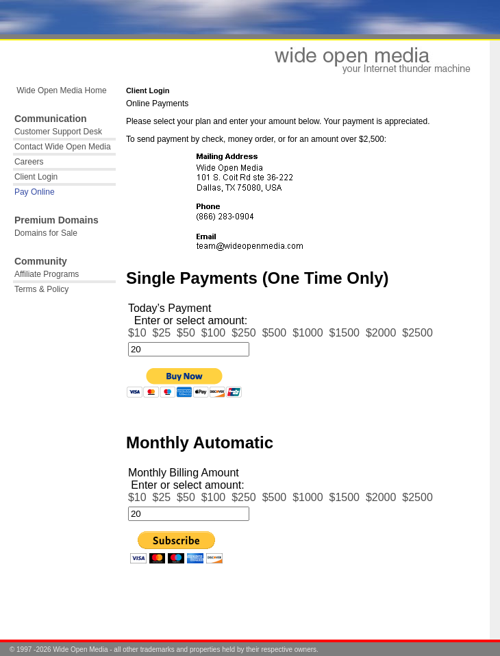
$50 (186, 333)
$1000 (307, 333)
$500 (274, 333)
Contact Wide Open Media (62, 146)
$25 (161, 333)
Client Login (36, 177)
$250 (244, 333)
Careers (29, 162)
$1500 (344, 333)
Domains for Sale (45, 233)
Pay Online (34, 192)
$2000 (381, 333)
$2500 (417, 333)
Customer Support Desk (58, 131)
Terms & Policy (41, 289)
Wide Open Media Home (60, 90)
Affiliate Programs (46, 274)
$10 (137, 333)
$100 (213, 333)
